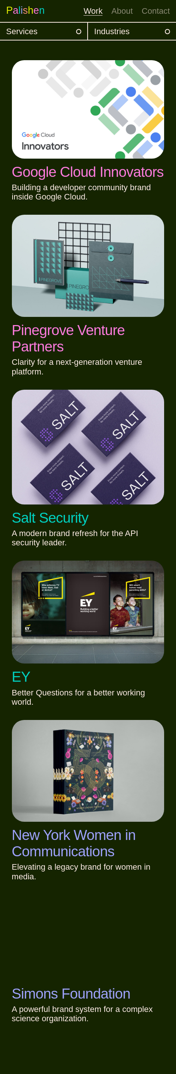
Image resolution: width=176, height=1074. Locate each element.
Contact (156, 11)
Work (93, 11)
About (122, 11)
